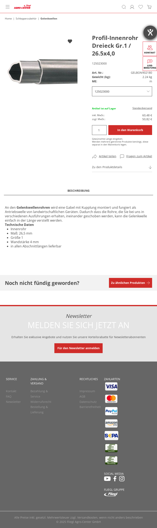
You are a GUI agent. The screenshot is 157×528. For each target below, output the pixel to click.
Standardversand (142, 108)
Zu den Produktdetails (107, 167)
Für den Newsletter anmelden (78, 348)
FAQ (8, 396)
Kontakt (11, 391)
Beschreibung (78, 191)
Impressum (87, 391)
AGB (82, 396)
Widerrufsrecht (40, 402)
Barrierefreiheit (90, 407)
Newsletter (13, 402)
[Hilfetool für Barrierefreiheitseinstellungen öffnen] (150, 32)
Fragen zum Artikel (139, 156)
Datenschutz (88, 402)
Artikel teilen (107, 156)
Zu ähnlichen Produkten (128, 283)
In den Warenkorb (130, 130)
